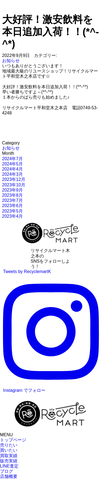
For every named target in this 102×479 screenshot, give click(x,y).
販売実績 (8, 461)
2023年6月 (12, 205)
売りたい (8, 445)
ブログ (6, 471)
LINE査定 (9, 466)
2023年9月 (12, 190)
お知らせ (11, 60)
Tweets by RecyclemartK (27, 271)
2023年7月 (12, 200)
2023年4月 (12, 216)
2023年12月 (13, 179)
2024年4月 (12, 169)
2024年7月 (12, 158)
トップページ (13, 440)
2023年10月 (13, 185)
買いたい (8, 450)
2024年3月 (12, 174)
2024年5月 (12, 164)
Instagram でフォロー (51, 335)
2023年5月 (12, 211)
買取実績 (8, 455)
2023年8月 (12, 195)
